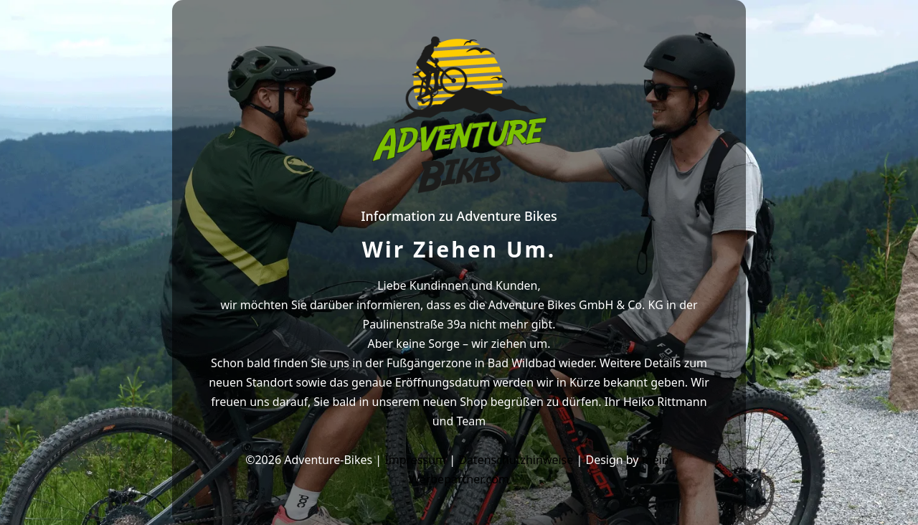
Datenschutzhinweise (515, 460)
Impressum (415, 460)
